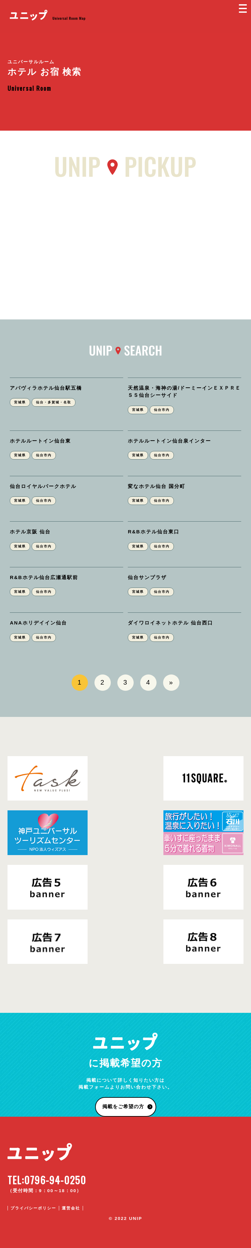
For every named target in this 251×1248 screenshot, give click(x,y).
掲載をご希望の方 (123, 1106)
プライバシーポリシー (33, 1208)
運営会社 (71, 1208)
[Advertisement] (125, 244)
